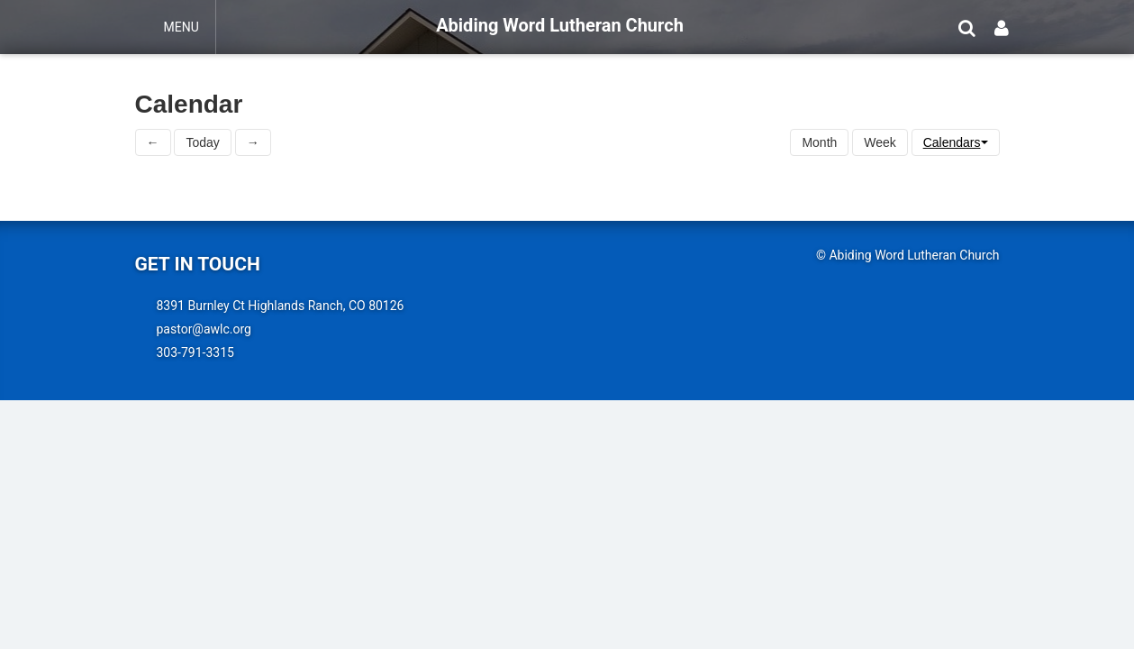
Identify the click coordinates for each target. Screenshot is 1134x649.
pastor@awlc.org (204, 329)
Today (202, 142)
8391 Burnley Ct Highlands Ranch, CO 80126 (280, 305)
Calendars (955, 142)
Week (880, 142)
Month (819, 142)
